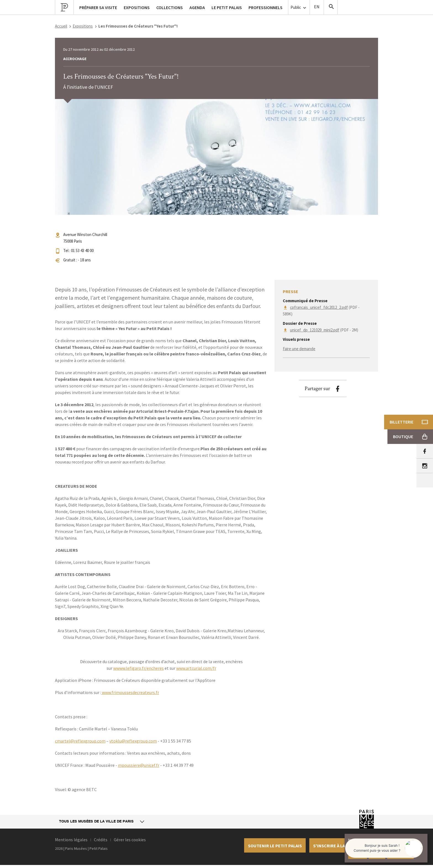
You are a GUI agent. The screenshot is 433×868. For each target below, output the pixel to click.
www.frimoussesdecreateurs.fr (130, 692)
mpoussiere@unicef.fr (138, 765)
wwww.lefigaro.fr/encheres (138, 668)
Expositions (83, 26)
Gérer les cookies (130, 839)
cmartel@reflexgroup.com (80, 741)
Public (299, 7)
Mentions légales (71, 839)
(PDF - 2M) (324, 330)
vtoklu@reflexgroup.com (133, 741)
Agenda (197, 7)
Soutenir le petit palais (275, 845)
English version (317, 7)
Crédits (100, 839)
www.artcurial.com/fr (196, 668)
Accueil (61, 26)
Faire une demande (299, 348)
